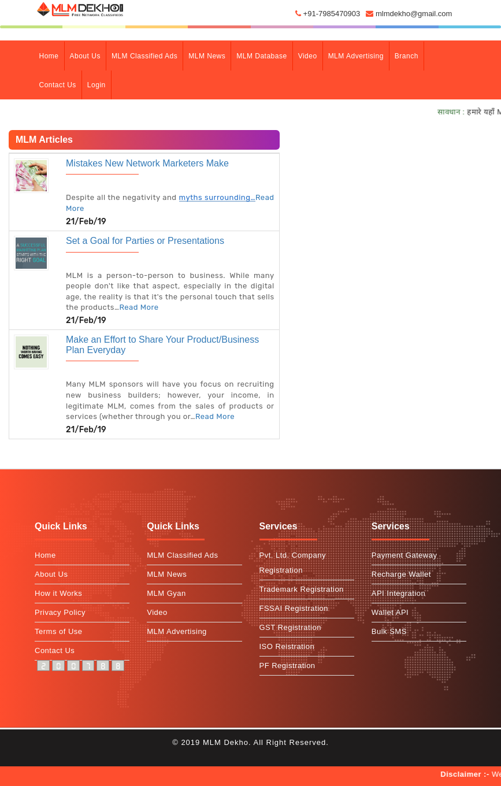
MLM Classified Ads (144, 56)
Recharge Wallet (401, 574)
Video (307, 56)
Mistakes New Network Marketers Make (147, 163)
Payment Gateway (404, 555)
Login (96, 85)
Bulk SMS (389, 631)
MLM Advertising (356, 56)
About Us (51, 574)
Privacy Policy (60, 612)
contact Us (57, 85)
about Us (85, 56)
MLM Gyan (166, 593)
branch (406, 56)
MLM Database (261, 56)
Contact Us (55, 650)
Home (51, 55)
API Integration (399, 593)
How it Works (58, 593)
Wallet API (390, 612)
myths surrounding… (217, 197)
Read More (138, 307)
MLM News (206, 56)
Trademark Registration (301, 589)
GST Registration (290, 627)
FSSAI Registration (294, 608)
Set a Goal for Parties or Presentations (145, 241)
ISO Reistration (287, 646)
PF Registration (287, 665)
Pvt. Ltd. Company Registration (292, 562)
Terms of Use (59, 631)
